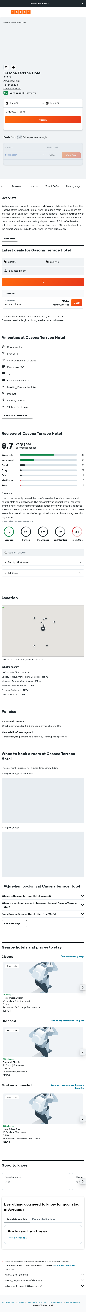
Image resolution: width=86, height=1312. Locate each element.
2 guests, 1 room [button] (15, 111)
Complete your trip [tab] (17, 1219)
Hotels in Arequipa (18, 1237)
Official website (12, 88)
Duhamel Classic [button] (11, 1062)
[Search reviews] (45, 552)
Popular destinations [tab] (43, 1219)
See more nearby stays (72, 956)
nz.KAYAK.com (8, 1302)
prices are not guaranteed (64, 1265)
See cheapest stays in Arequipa (67, 1020)
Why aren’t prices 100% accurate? (44, 1286)
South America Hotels (37, 1302)
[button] (82, 3)
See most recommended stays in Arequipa (67, 1087)
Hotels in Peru (56, 1302)
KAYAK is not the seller (44, 1275)
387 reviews (29, 92)
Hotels (21, 1302)
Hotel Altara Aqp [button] (11, 1129)
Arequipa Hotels (73, 1302)
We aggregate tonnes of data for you (44, 1280)
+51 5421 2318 (10, 84)
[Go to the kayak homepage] (21, 12)
